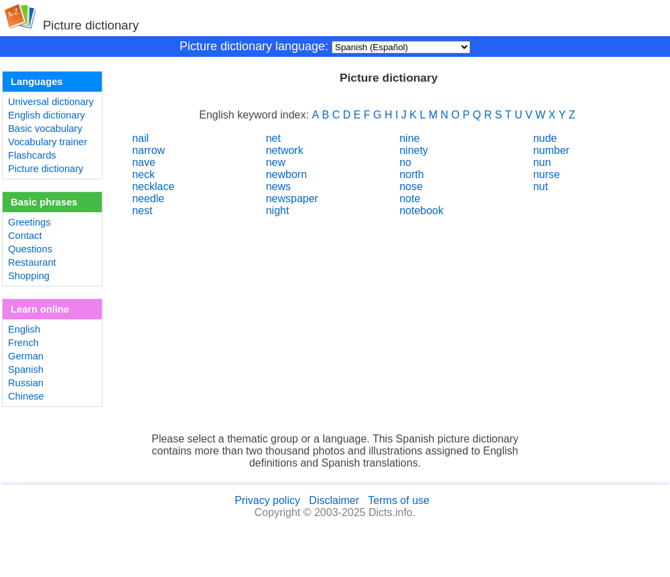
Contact (25, 235)
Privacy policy (267, 500)
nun (542, 162)
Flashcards (32, 155)
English (24, 329)
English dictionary (46, 115)
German (26, 356)
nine (409, 138)
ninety (413, 150)
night (277, 210)
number (551, 150)
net (273, 138)
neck (143, 174)
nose (411, 186)
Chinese (26, 396)
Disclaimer (334, 500)
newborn (286, 174)
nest (142, 210)
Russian (26, 383)
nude (545, 138)
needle (148, 198)
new (275, 162)
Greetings (29, 222)
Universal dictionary (51, 101)
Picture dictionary (45, 168)
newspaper (292, 198)
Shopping (29, 275)
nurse (546, 174)
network (285, 150)
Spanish (26, 369)
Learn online (40, 309)
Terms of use (398, 500)
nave (143, 162)
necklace (153, 186)
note (409, 198)
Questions (30, 249)
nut (540, 186)
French (23, 342)
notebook (421, 210)
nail (140, 138)
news (278, 186)
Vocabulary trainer (47, 142)
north (411, 174)
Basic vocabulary (45, 128)
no (405, 162)
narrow (148, 150)
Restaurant (32, 262)
